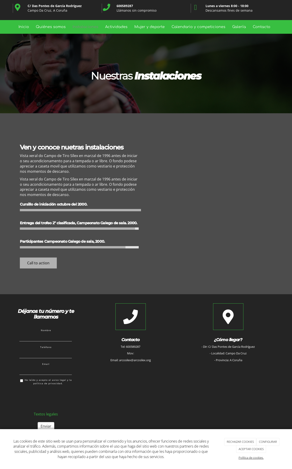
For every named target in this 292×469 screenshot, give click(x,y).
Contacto (261, 27)
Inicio (23, 27)
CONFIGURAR (268, 442)
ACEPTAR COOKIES (251, 449)
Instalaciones (85, 27)
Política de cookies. (251, 458)
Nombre (46, 330)
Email (46, 364)
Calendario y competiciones (198, 27)
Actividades (116, 27)
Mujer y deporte (149, 27)
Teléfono (46, 347)
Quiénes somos (51, 27)
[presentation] (54, 397)
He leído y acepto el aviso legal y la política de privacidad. (46, 381)
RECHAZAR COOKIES (240, 442)
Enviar (46, 426)
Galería (239, 27)
